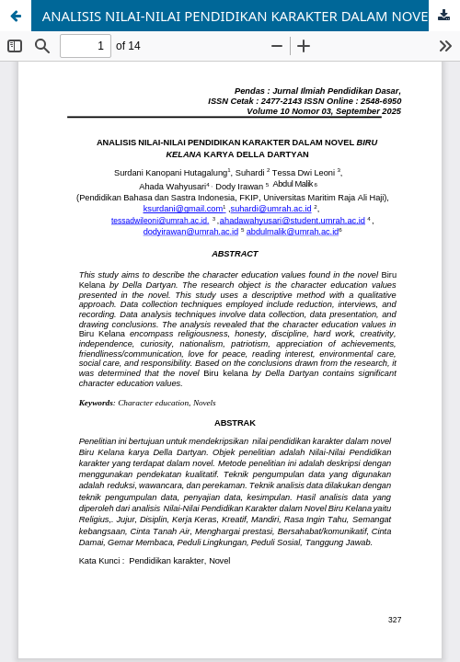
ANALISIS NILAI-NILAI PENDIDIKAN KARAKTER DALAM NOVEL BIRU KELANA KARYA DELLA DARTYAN (251, 15)
